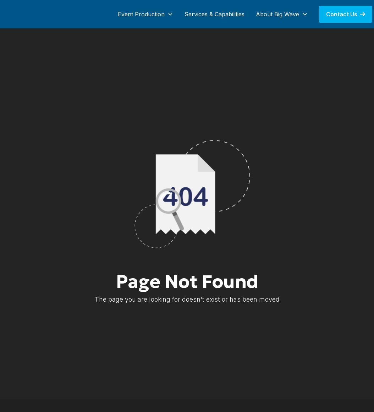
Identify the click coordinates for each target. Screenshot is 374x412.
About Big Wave (277, 14)
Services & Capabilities (214, 14)
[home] (39, 14)
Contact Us (345, 14)
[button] (145, 14)
